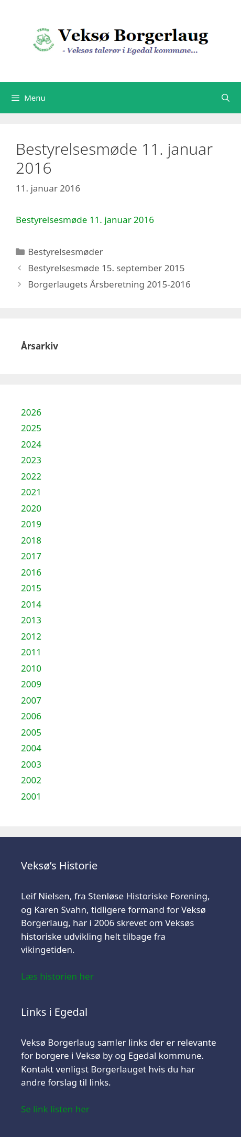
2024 (31, 444)
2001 (31, 796)
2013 (31, 620)
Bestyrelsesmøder (65, 252)
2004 (31, 748)
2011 (31, 652)
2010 (31, 668)
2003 (31, 764)
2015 (31, 588)
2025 (31, 428)
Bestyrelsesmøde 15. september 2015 (106, 268)
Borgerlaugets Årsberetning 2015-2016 (109, 284)
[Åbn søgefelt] (225, 97)
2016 (31, 572)
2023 (31, 460)
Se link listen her (55, 1109)
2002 (31, 780)
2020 (31, 508)
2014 (31, 604)
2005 (31, 732)
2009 (31, 684)
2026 (31, 412)
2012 (31, 636)
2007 (31, 700)
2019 (31, 524)
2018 (31, 540)
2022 (31, 476)
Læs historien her (57, 976)
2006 (31, 716)
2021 (31, 492)
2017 (31, 556)
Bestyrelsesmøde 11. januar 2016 (85, 220)
